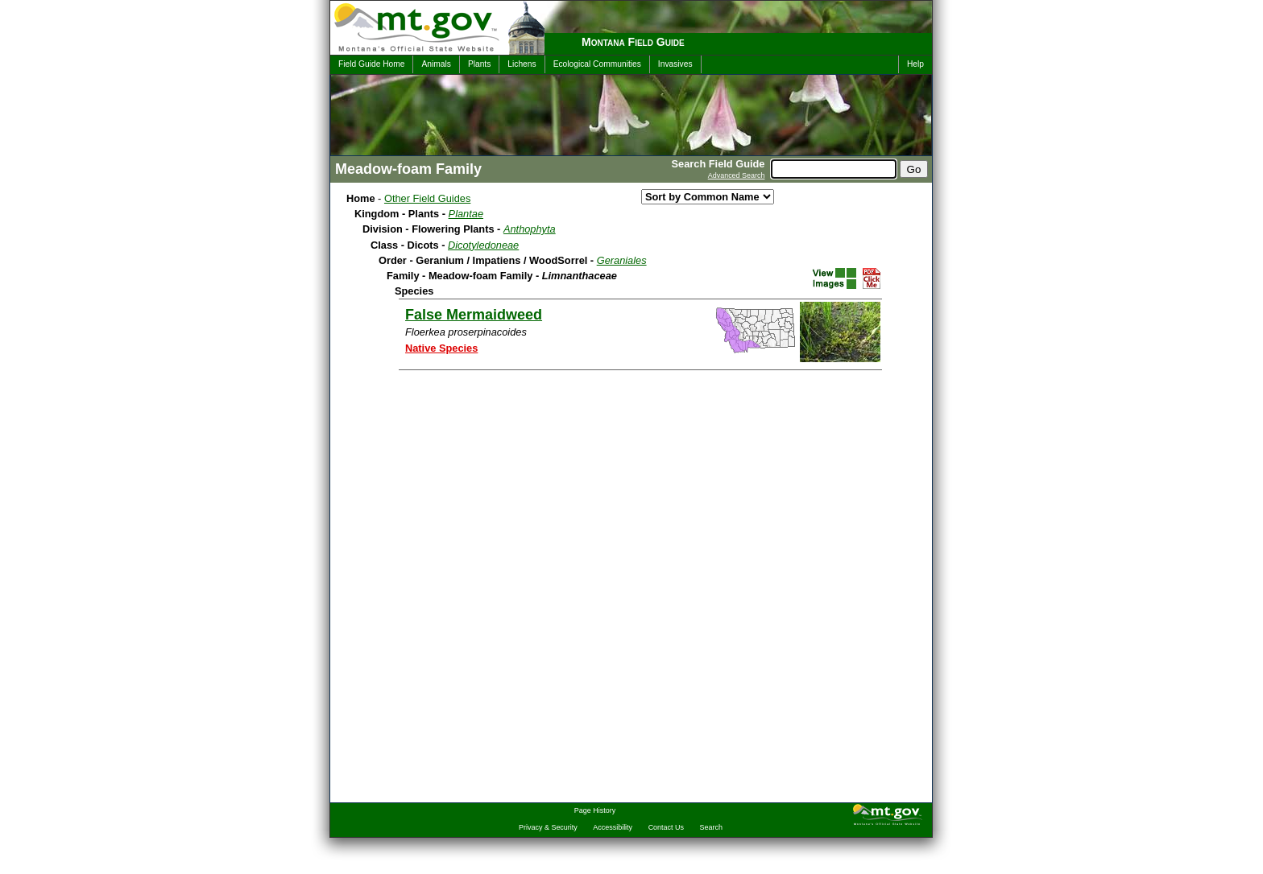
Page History (594, 810)
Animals (435, 64)
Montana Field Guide (633, 41)
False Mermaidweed (473, 315)
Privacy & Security (548, 827)
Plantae (466, 214)
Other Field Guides (427, 198)
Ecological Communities (597, 64)
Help (915, 64)
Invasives (675, 64)
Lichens (521, 64)
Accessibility (612, 827)
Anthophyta (529, 229)
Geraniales (622, 260)
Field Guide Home (371, 64)
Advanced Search (736, 175)
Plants (479, 64)
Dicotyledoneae (483, 245)
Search (711, 827)
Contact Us (666, 827)
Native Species (441, 348)
